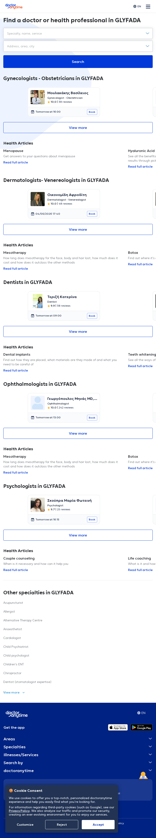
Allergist (9, 611)
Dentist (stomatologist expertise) (27, 682)
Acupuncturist (13, 603)
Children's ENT (13, 664)
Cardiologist (12, 638)
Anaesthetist (12, 629)
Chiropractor (12, 673)
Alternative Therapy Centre (22, 620)
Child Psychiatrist (15, 647)
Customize (25, 825)
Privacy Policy (19, 811)
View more (78, 127)
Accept (98, 825)
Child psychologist (16, 655)
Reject (62, 825)
